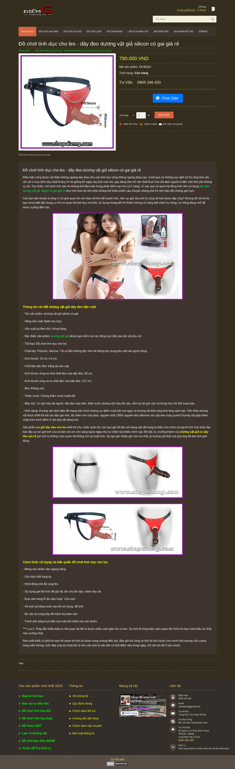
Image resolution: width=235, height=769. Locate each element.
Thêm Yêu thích (130, 124)
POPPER (203, 31)
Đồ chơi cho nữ (72, 31)
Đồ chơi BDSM (114, 31)
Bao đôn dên (161, 31)
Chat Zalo (170, 98)
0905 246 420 (149, 82)
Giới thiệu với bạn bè (172, 124)
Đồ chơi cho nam (48, 31)
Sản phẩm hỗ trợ (183, 31)
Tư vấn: (126, 82)
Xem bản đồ (186, 740)
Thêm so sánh (150, 124)
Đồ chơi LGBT (94, 31)
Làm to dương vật (138, 31)
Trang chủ (27, 31)
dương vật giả (60, 336)
